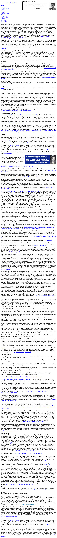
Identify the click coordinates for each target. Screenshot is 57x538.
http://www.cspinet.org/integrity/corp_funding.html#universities (16, 110)
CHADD (29, 116)
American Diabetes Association (33, 376)
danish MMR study (15, 145)
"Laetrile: (3, 348)
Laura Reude (27, 142)
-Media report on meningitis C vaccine (43, 489)
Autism (2, 11)
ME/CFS (3, 19)
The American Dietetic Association (17, 376)
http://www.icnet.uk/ (5, 269)
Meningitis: (4, 487)
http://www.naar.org (5, 140)
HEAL (2, 88)
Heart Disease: (5, 453)
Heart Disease (4, 17)
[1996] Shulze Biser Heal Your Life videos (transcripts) (19, 484)
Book (45, 460)
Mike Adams (47, 464)
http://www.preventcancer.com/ (38, 245)
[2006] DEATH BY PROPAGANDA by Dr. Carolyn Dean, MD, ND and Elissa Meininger (25, 37)
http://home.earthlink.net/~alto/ (16, 114)
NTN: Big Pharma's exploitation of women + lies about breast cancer (28, 176)
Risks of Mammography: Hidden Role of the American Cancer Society (20, 191)
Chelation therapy (7, 153)
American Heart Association (19, 453)
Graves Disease (4, 16)
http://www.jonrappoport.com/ (32, 114)
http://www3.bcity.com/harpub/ (16, 122)
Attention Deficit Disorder (5, 9)
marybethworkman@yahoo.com (31, 451)
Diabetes (3, 15)
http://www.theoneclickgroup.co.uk (27, 504)
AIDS (2, 5)
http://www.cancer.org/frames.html (22, 352)
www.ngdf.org (10, 443)
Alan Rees (48, 149)
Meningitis (3, 20)
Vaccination (4, 21)
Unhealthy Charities (10, 2)
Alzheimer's (4, 6)
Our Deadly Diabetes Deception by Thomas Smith (33, 421)
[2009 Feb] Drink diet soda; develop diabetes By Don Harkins (15, 379)
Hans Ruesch (49, 240)
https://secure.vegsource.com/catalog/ (9, 430)
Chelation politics (5, 13)
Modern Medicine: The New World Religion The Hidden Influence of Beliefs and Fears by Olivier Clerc (27, 165)
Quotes (15, 2)
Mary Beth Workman (18, 451)
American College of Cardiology (34, 453)
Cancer (2, 12)
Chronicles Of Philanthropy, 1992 (12, 252)
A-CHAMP (28, 84)
